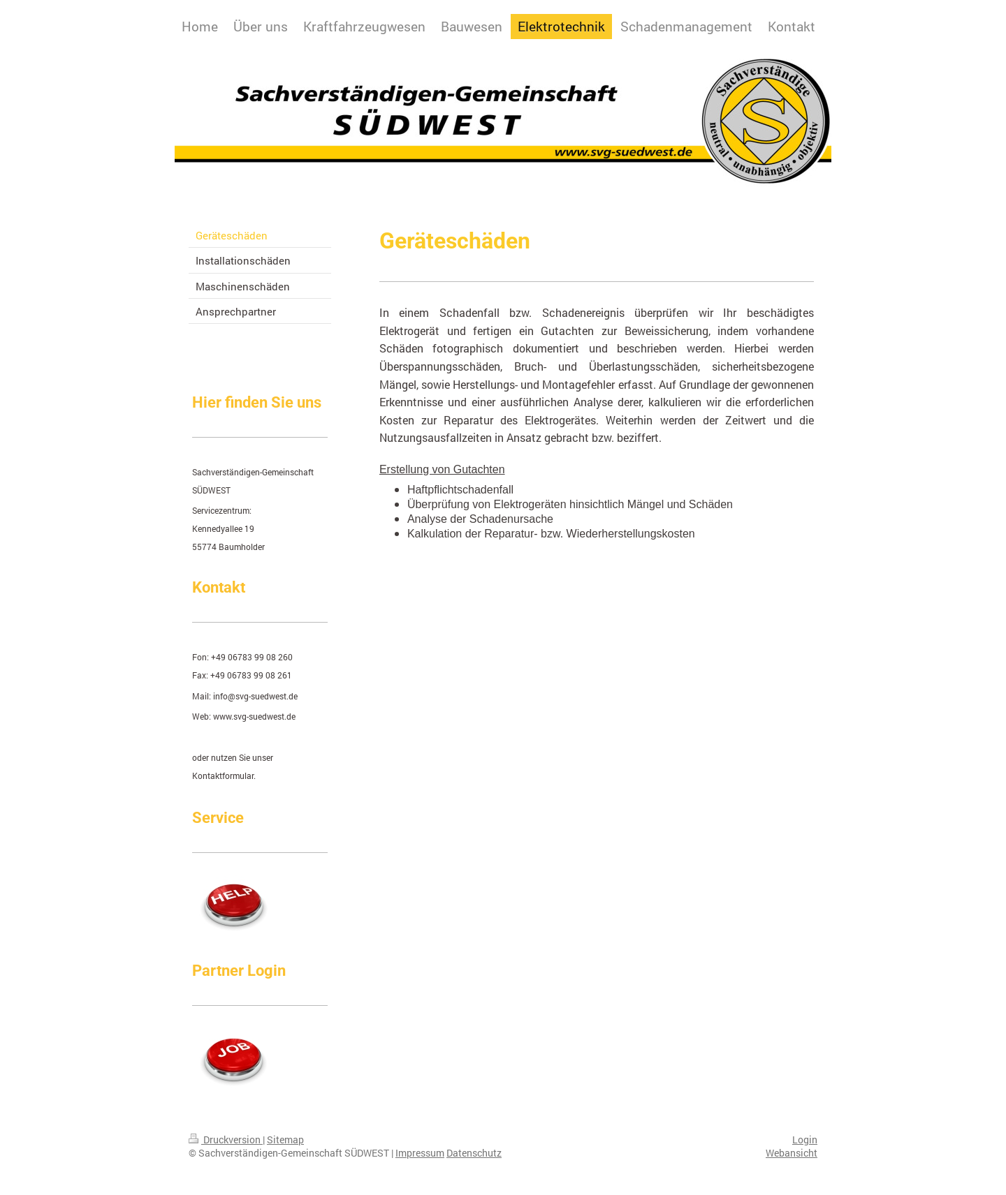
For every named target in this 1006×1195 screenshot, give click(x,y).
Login (804, 1139)
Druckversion (226, 1139)
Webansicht (791, 1152)
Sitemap (285, 1139)
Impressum (419, 1152)
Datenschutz (474, 1152)
